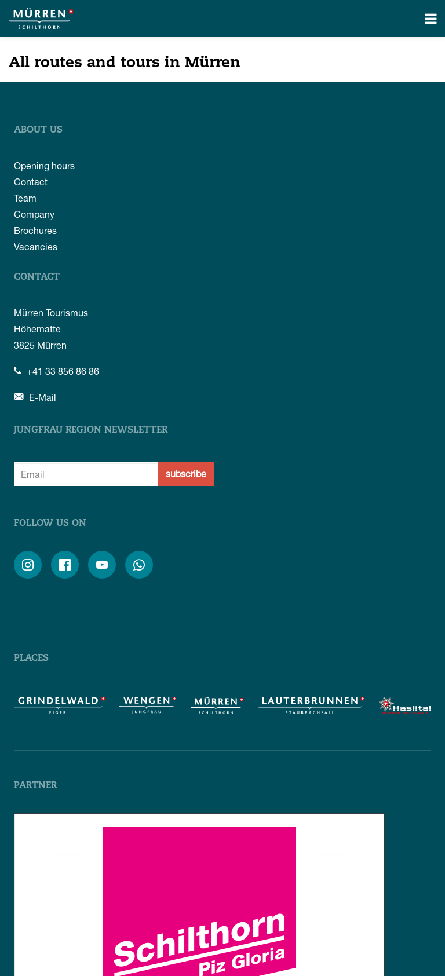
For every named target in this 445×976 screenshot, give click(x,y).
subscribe (186, 473)
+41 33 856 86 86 (56, 370)
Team (25, 197)
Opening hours (44, 165)
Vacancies (35, 246)
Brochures (35, 230)
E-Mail (35, 397)
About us (38, 130)
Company (34, 214)
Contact (31, 181)
